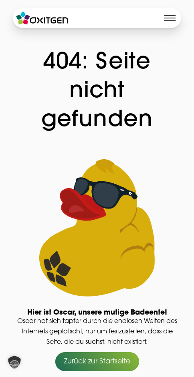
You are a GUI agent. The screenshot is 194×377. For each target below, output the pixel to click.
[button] (14, 362)
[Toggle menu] (170, 18)
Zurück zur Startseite (97, 362)
